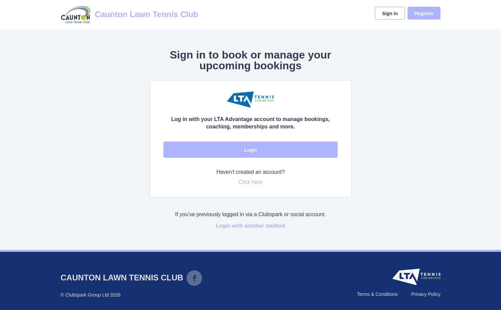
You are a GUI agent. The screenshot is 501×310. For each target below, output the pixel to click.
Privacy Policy (425, 294)
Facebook (194, 278)
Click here (250, 182)
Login (250, 150)
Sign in (390, 13)
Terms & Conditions (377, 294)
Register (424, 13)
